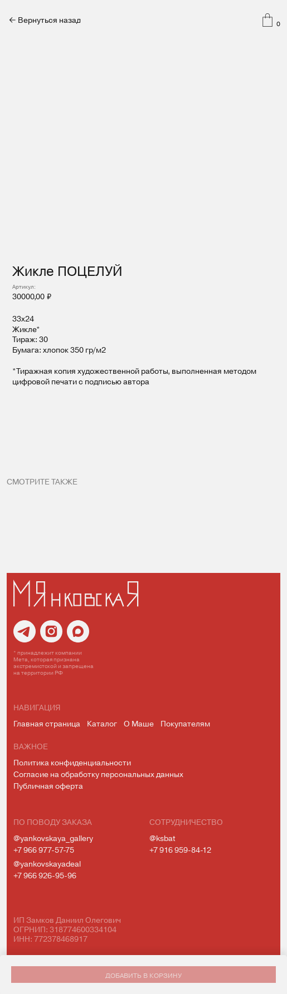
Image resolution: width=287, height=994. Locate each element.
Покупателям (185, 723)
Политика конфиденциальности (72, 762)
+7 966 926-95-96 (44, 875)
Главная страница (46, 723)
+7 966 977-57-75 (43, 849)
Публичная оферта (48, 786)
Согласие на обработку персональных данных (98, 774)
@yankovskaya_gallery (53, 838)
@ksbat (162, 838)
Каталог (102, 723)
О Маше (139, 723)
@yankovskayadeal (47, 863)
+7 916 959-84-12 (180, 849)
